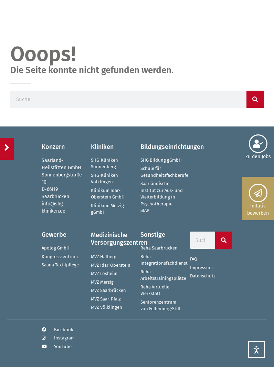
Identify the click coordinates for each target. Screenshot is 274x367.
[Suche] (255, 99)
